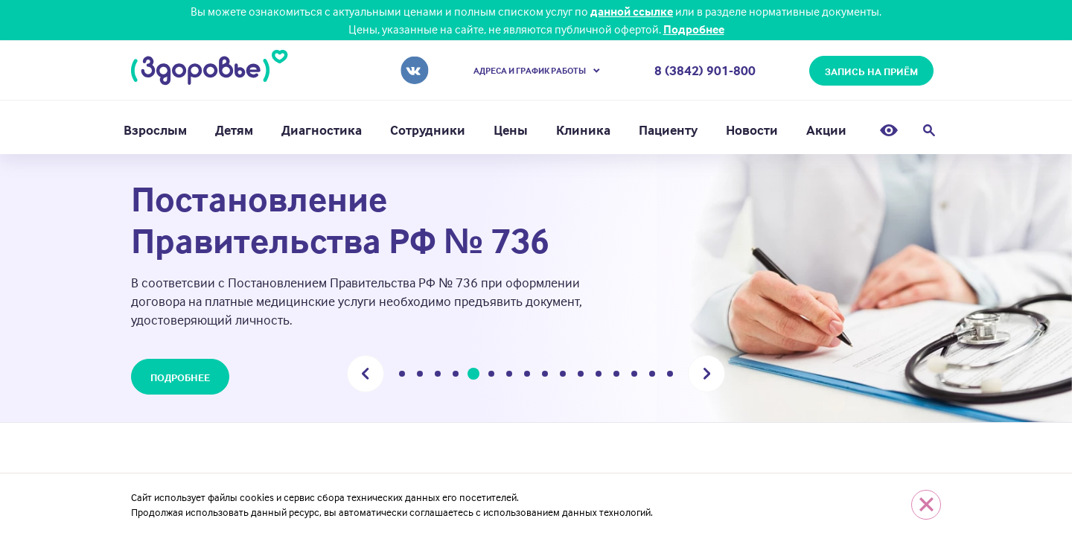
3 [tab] (438, 375)
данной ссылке (631, 11)
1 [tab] (402, 375)
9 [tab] (545, 375)
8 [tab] (527, 375)
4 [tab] (456, 375)
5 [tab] (473, 375)
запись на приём (871, 71)
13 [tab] (616, 375)
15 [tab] (652, 375)
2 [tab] (420, 375)
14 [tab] (634, 375)
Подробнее (693, 29)
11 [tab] (581, 375)
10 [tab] (563, 375)
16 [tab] (670, 375)
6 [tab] (491, 375)
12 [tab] (599, 375)
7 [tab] (509, 375)
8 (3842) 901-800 (705, 70)
